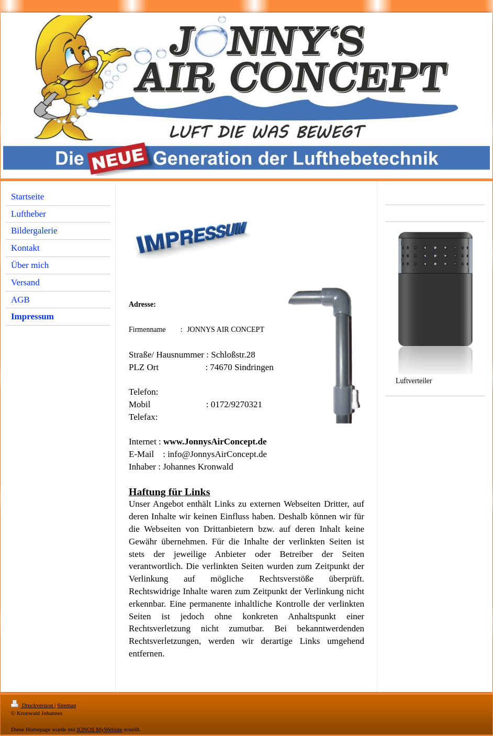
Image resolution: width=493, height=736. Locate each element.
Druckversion (32, 705)
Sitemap (66, 705)
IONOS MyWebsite (99, 729)
